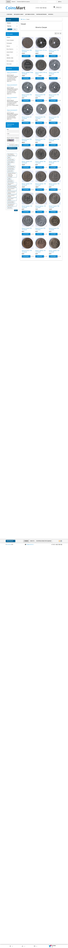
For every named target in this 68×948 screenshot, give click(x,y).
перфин (9, 178)
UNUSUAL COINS (10, 58)
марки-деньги (10, 180)
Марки (13, 55)
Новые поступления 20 (12, 110)
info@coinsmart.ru (29, 544)
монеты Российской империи (11, 193)
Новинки (8, 37)
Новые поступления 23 (12, 72)
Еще (16, 210)
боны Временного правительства (11, 205)
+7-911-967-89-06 (41, 8)
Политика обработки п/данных (23, 1)
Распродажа (9, 43)
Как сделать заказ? (18, 14)
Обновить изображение (11, 143)
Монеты (13, 46)
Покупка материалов (41, 14)
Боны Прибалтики (11, 166)
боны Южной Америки (12, 186)
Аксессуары (13, 64)
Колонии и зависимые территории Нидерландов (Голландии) (12, 175)
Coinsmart (9, 544)
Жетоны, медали (13, 61)
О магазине (9, 14)
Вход (59, 1)
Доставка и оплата (29, 14)
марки (9, 157)
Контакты (50, 14)
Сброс (15, 29)
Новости (13, 1)
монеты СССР (10, 170)
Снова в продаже (10, 40)
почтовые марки (11, 159)
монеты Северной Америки (11, 196)
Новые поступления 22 (12, 85)
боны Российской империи (11, 189)
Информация (10, 540)
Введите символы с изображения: (13, 137)
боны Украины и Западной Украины (11, 155)
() (11, 946)
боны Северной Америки (10, 184)
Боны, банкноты (13, 49)
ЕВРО (9, 164)
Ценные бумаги (13, 52)
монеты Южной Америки (10, 199)
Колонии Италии (11, 168)
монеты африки (11, 161)
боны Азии (10, 207)
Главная (8, 1)
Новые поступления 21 (12, 97)
